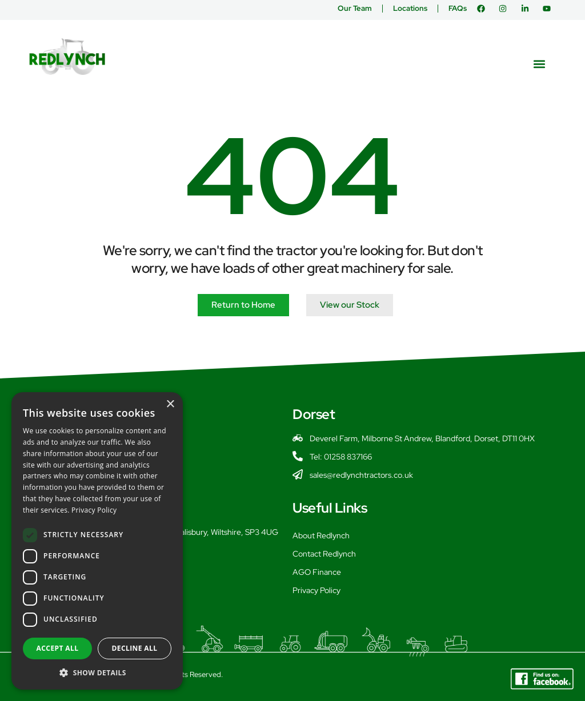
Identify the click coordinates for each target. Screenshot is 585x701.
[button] (539, 63)
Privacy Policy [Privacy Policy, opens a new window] (94, 510)
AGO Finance (316, 572)
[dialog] (97, 541)
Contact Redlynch (324, 554)
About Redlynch (321, 535)
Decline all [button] (135, 648)
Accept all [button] (58, 648)
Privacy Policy (316, 590)
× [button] (170, 404)
